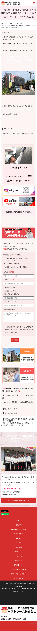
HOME (2, 23)
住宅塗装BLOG (18, 565)
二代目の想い (18, 534)
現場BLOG (18, 560)
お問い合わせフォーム (18, 569)
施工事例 (19, 543)
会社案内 (19, 525)
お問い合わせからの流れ (18, 529)
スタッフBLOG (18, 556)
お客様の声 (18, 547)
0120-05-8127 (15, 488)
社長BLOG (18, 552)
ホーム (18, 520)
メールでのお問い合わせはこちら (18, 501)
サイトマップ (18, 578)
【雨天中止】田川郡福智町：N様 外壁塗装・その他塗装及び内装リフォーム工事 (17, 424)
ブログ (10, 23)
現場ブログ (19, 23)
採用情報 (19, 538)
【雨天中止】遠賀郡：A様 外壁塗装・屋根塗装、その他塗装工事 (19, 420)
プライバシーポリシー (18, 574)
